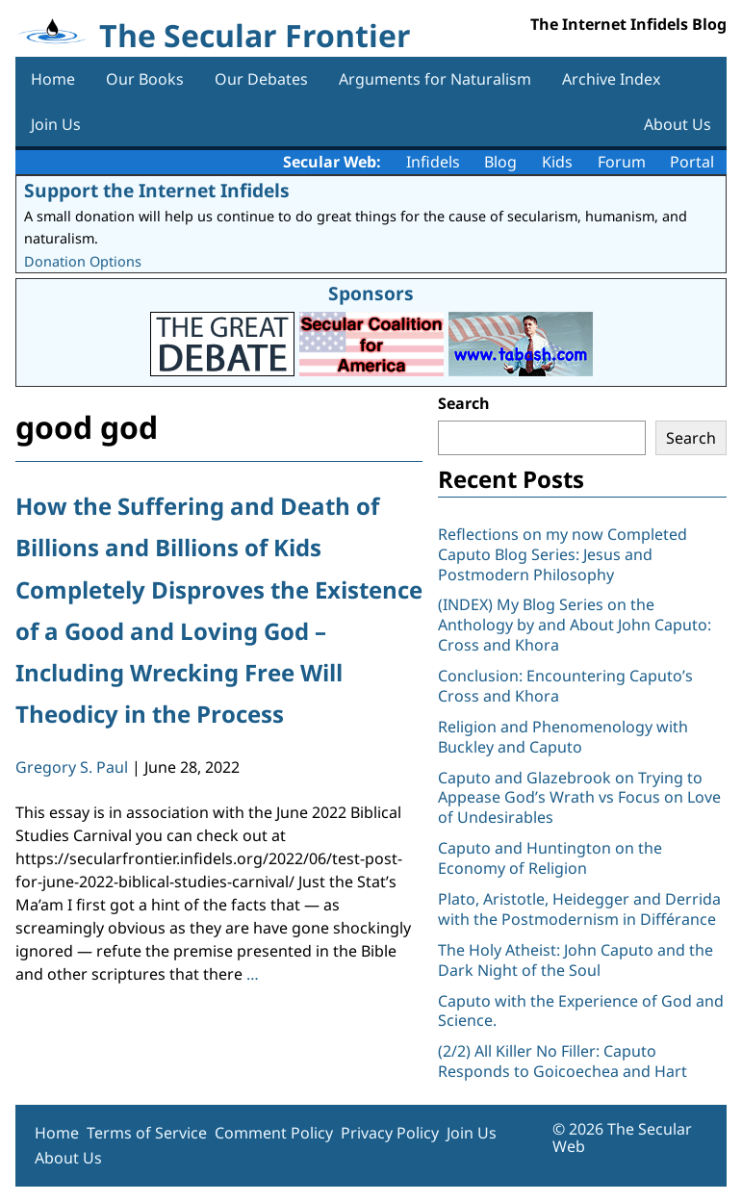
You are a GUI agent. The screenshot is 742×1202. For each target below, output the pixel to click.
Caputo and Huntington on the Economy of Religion (550, 858)
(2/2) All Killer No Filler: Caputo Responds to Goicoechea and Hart (562, 1061)
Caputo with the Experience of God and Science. (581, 1011)
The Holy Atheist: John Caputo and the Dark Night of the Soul (575, 960)
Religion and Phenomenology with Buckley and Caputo (563, 736)
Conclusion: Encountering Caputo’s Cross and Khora (565, 685)
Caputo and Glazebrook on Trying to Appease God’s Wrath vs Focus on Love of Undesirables (579, 798)
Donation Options (82, 261)
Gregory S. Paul (71, 767)
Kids (557, 161)
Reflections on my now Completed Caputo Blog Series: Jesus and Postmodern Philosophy (562, 554)
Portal (692, 161)
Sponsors (371, 293)
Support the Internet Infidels (157, 190)
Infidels (433, 161)
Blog (500, 161)
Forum (622, 161)
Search (464, 403)
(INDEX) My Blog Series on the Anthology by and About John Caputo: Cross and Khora (574, 624)
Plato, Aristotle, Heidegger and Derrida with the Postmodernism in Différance (579, 909)
